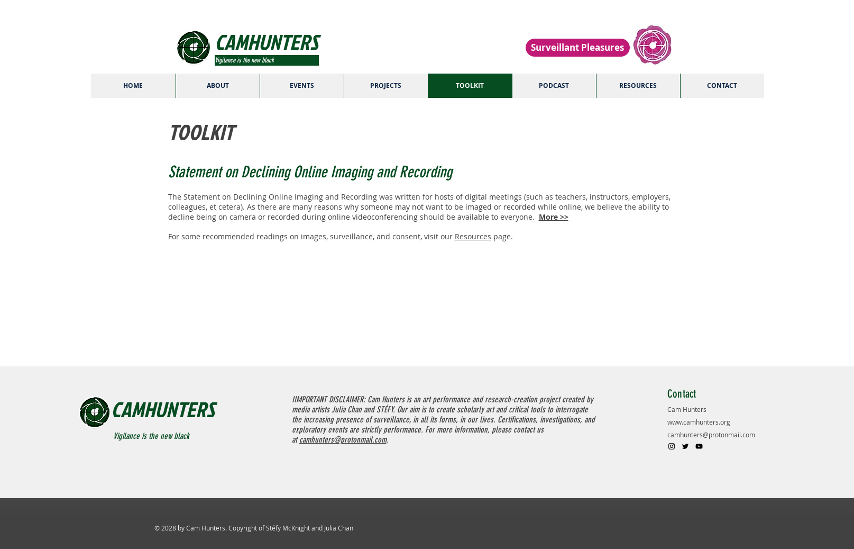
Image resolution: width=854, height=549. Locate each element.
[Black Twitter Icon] (685, 446)
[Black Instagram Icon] (671, 446)
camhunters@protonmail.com (711, 434)
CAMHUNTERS (163, 409)
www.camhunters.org (698, 422)
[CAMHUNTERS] (289, 42)
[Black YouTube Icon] (699, 446)
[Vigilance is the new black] (267, 60)
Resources (473, 236)
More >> (553, 217)
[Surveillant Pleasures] (578, 48)
